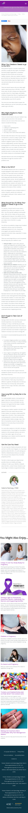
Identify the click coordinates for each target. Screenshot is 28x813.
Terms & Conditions (8, 755)
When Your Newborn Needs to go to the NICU (13, 14)
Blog (19, 14)
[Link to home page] (4, 3)
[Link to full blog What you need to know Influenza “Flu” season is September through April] (14, 657)
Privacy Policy (21, 751)
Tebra (20, 807)
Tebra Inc (14, 751)
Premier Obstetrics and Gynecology (8, 14)
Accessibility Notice (19, 755)
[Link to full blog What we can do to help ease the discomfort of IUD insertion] (14, 722)
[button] (26, 3)
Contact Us (14, 759)
